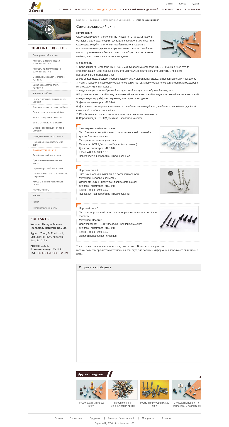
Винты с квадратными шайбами (49, 112)
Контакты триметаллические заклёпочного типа (47, 70)
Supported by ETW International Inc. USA (114, 423)
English (168, 4)
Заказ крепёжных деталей (138, 9)
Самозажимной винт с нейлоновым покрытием (186, 404)
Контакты (192, 9)
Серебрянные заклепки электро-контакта (49, 78)
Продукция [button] (106, 9)
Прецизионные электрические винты (48, 143)
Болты (36, 195)
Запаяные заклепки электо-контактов (46, 86)
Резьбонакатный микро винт (91, 404)
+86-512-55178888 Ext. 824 (52, 253)
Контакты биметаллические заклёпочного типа (46, 62)
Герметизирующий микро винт (154, 404)
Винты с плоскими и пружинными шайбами (49, 100)
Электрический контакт (45, 55)
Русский (195, 4)
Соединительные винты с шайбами (50, 107)
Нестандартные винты (45, 208)
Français (182, 4)
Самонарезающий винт (44, 150)
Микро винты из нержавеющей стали (48, 183)
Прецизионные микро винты (117, 20)
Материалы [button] (171, 9)
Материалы (148, 418)
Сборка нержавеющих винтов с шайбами (48, 129)
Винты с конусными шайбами (47, 117)
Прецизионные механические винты (123, 404)
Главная (65, 9)
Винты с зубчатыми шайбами (47, 122)
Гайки (36, 201)
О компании (84, 9)
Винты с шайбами (42, 93)
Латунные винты (41, 190)
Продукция (94, 20)
